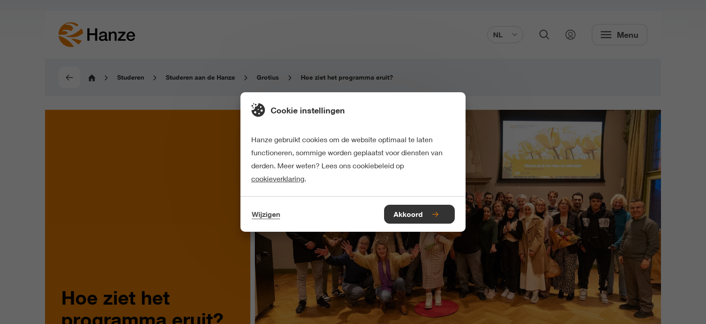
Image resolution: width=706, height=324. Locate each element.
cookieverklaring (277, 178)
